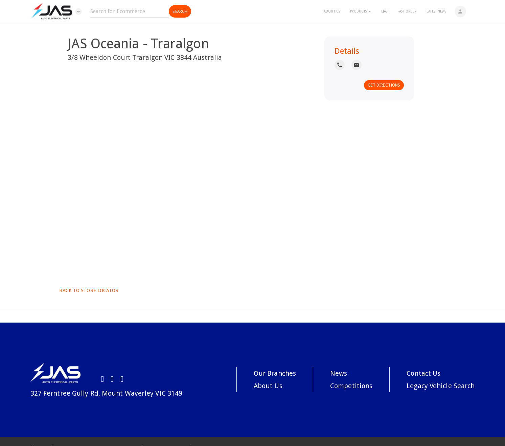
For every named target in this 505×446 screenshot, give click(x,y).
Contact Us (423, 373)
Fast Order (406, 11)
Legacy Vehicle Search (441, 386)
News (338, 373)
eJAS (384, 11)
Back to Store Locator (88, 290)
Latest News (436, 11)
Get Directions (384, 85)
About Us (332, 11)
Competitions (351, 386)
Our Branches (275, 373)
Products (360, 11)
